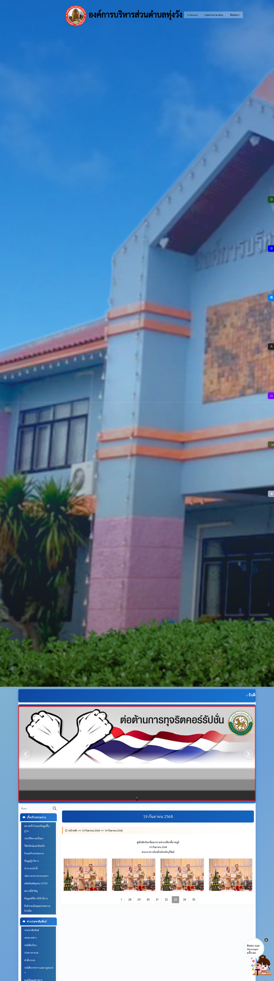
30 (148, 899)
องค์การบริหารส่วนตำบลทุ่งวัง (123, 15)
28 (129, 899)
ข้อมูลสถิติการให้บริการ (36, 898)
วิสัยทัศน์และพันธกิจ (34, 845)
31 (157, 899)
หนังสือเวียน (30, 945)
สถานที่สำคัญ (31, 890)
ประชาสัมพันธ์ (31, 930)
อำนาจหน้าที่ (31, 868)
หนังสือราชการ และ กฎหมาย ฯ (38, 970)
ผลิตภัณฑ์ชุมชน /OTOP (36, 883)
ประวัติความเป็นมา (34, 838)
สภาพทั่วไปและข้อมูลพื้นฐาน (36, 828)
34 (184, 899)
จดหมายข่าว (30, 937)
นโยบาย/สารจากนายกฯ (36, 875)
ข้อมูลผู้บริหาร (31, 860)
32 (166, 899)
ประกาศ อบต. (31, 952)
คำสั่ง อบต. (29, 960)
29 (138, 899)
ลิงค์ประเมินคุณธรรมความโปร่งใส (37, 908)
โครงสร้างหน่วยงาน (34, 853)
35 (193, 899)
